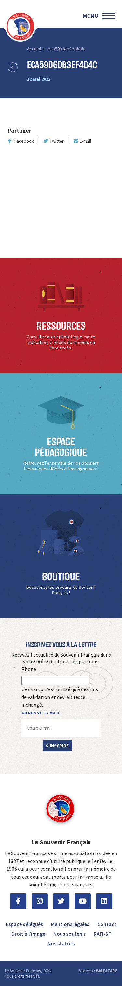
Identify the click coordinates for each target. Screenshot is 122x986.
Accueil (34, 49)
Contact (106, 924)
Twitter (54, 141)
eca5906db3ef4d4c (66, 49)
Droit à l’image (28, 933)
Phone (28, 669)
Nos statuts (61, 943)
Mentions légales (70, 924)
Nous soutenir (69, 933)
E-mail (82, 141)
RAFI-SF (102, 933)
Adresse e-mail (41, 713)
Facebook (21, 141)
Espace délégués (24, 924)
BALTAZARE (106, 971)
